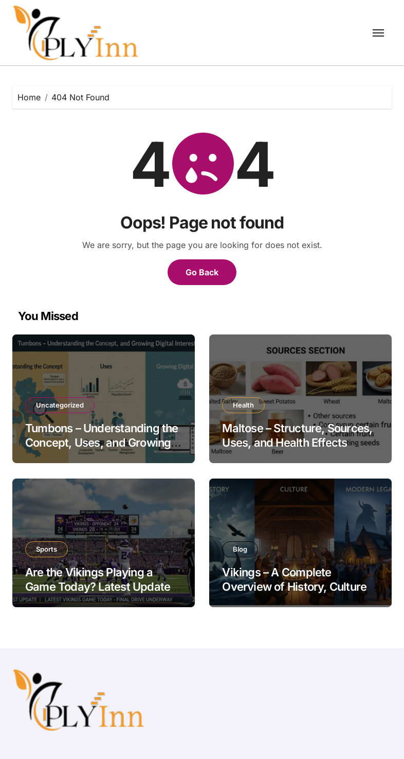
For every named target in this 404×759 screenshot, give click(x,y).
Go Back (202, 272)
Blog (240, 549)
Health (243, 405)
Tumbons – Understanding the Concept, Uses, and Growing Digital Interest (101, 442)
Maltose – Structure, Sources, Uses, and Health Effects (297, 435)
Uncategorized (60, 405)
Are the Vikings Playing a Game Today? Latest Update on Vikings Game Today (97, 587)
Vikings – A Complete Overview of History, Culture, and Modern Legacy (296, 587)
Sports (46, 549)
